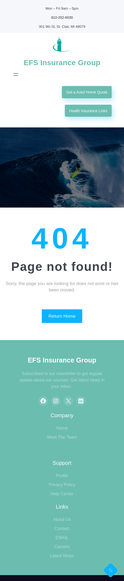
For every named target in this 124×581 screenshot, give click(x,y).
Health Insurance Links (88, 111)
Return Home (62, 316)
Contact (62, 528)
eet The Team (64, 437)
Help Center (62, 494)
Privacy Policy (62, 484)
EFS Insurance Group (62, 63)
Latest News (62, 555)
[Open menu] (15, 74)
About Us (62, 519)
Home (62, 428)
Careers (62, 546)
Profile (62, 475)
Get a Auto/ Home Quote (86, 92)
